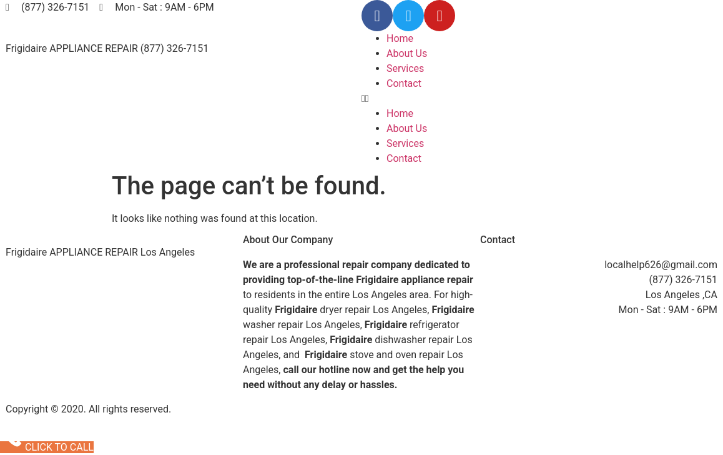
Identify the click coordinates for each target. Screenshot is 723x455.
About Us (406, 53)
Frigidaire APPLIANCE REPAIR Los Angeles (100, 252)
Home (399, 38)
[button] (539, 98)
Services (405, 68)
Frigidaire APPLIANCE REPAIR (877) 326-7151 (107, 48)
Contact (403, 83)
